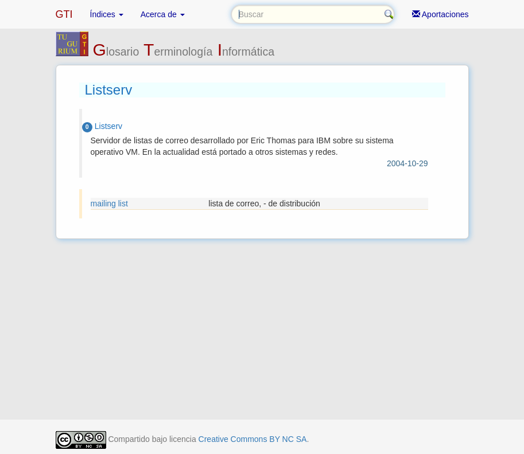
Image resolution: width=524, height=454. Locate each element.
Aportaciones (440, 14)
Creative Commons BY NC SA (253, 439)
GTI (64, 14)
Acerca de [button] (163, 14)
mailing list (109, 203)
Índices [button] (106, 14)
